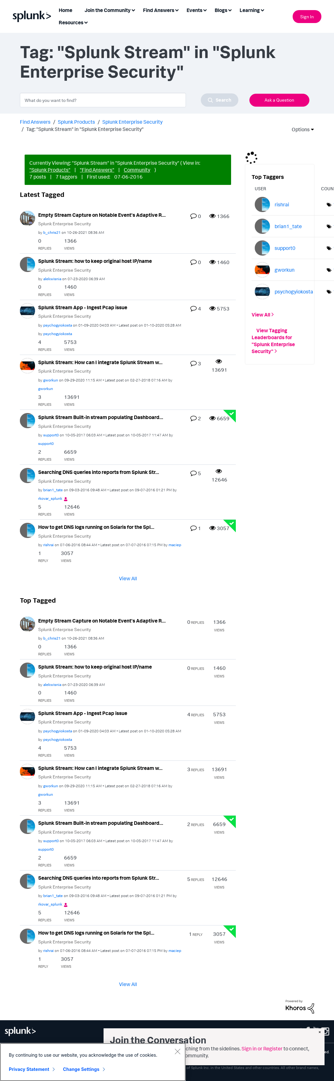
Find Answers (35, 122)
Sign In (307, 16)
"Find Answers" (97, 170)
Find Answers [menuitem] (158, 10)
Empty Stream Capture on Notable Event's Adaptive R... (102, 215)
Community (137, 170)
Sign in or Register (262, 1048)
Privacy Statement (29, 1069)
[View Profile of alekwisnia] (52, 278)
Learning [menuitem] (250, 10)
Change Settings (81, 1069)
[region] (93, 1062)
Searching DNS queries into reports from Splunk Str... (98, 472)
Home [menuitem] (65, 10)
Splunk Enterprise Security (132, 122)
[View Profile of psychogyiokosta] (57, 325)
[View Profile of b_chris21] (52, 232)
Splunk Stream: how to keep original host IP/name (95, 261)
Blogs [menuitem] (221, 10)
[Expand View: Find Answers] (177, 10)
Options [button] (299, 129)
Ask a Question (279, 100)
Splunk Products (76, 122)
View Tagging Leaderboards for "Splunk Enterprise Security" (273, 340)
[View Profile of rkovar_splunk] (50, 498)
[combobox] (129, 100)
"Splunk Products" (49, 170)
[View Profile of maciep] (175, 544)
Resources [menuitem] (71, 22)
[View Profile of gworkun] (50, 380)
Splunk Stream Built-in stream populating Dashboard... (100, 417)
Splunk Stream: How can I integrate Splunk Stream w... (100, 362)
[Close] (177, 1051)
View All (128, 578)
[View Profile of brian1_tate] (53, 489)
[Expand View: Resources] (86, 22)
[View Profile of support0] (51, 435)
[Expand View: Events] (205, 10)
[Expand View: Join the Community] (133, 10)
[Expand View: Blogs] (230, 10)
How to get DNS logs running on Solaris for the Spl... (96, 527)
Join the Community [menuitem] (108, 10)
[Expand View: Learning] (262, 10)
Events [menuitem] (194, 10)
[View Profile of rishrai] (48, 544)
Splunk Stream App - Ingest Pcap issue (82, 307)
